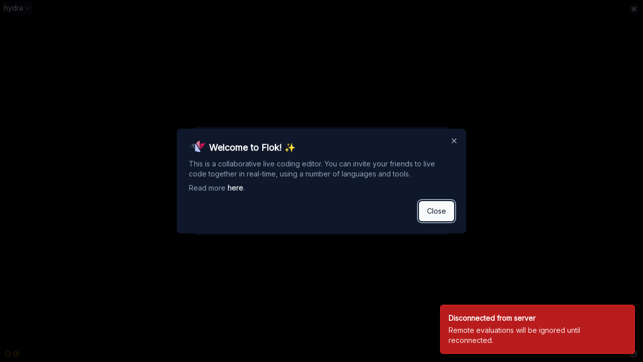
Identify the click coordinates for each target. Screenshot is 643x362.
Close (436, 211)
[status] (537, 329)
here (235, 188)
